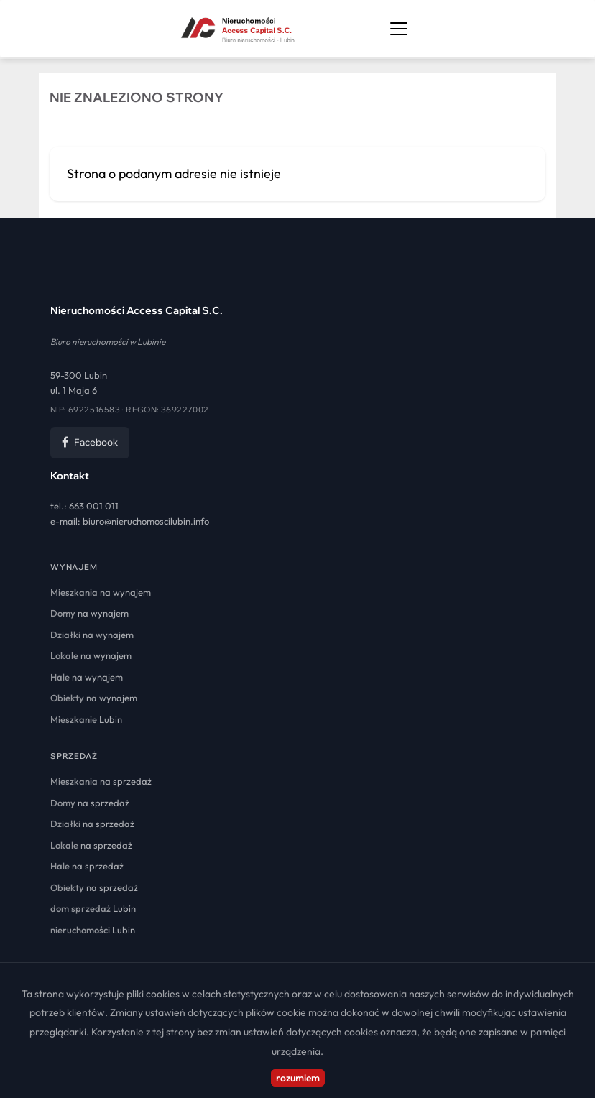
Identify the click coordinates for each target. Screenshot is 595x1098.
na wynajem (100, 592)
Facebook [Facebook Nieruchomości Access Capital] (90, 442)
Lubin (86, 719)
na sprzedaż (101, 781)
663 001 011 (94, 506)
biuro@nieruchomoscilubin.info (146, 521)
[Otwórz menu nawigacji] (399, 29)
